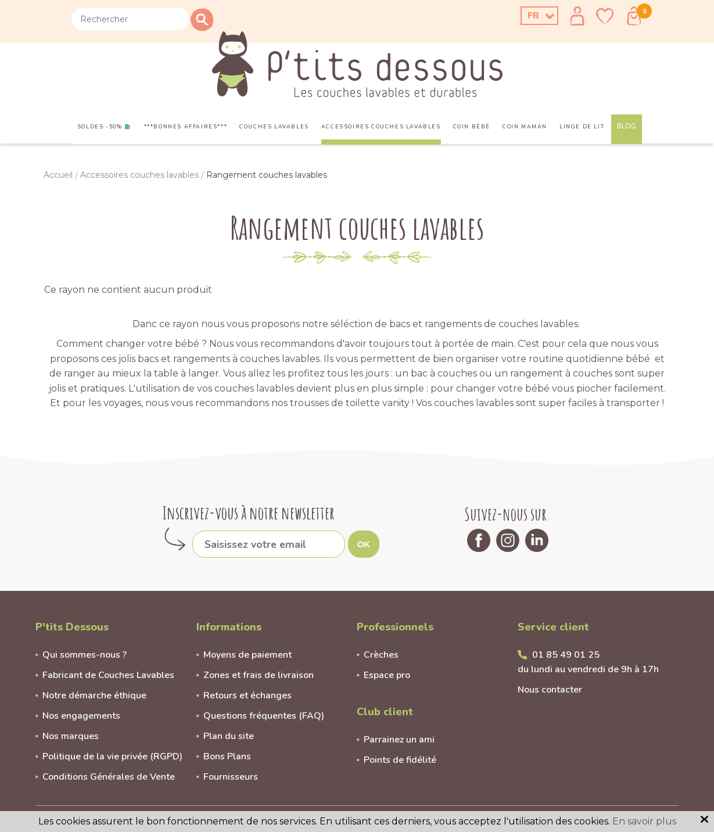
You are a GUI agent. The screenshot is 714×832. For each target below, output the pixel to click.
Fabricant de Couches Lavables (108, 675)
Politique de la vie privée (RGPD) (112, 756)
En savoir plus (644, 821)
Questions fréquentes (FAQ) (263, 715)
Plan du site (228, 736)
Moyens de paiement (247, 654)
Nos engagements (81, 715)
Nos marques (70, 736)
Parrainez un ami (399, 739)
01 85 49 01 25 (566, 654)
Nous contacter (550, 689)
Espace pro (387, 675)
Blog (626, 126)
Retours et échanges (247, 695)
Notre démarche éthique (94, 695)
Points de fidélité (400, 760)
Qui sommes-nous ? (84, 654)
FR (533, 15)
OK (364, 544)
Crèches (381, 654)
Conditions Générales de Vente (108, 776)
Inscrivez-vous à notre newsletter (249, 512)
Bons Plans (227, 756)
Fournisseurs (230, 776)
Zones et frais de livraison (258, 675)
